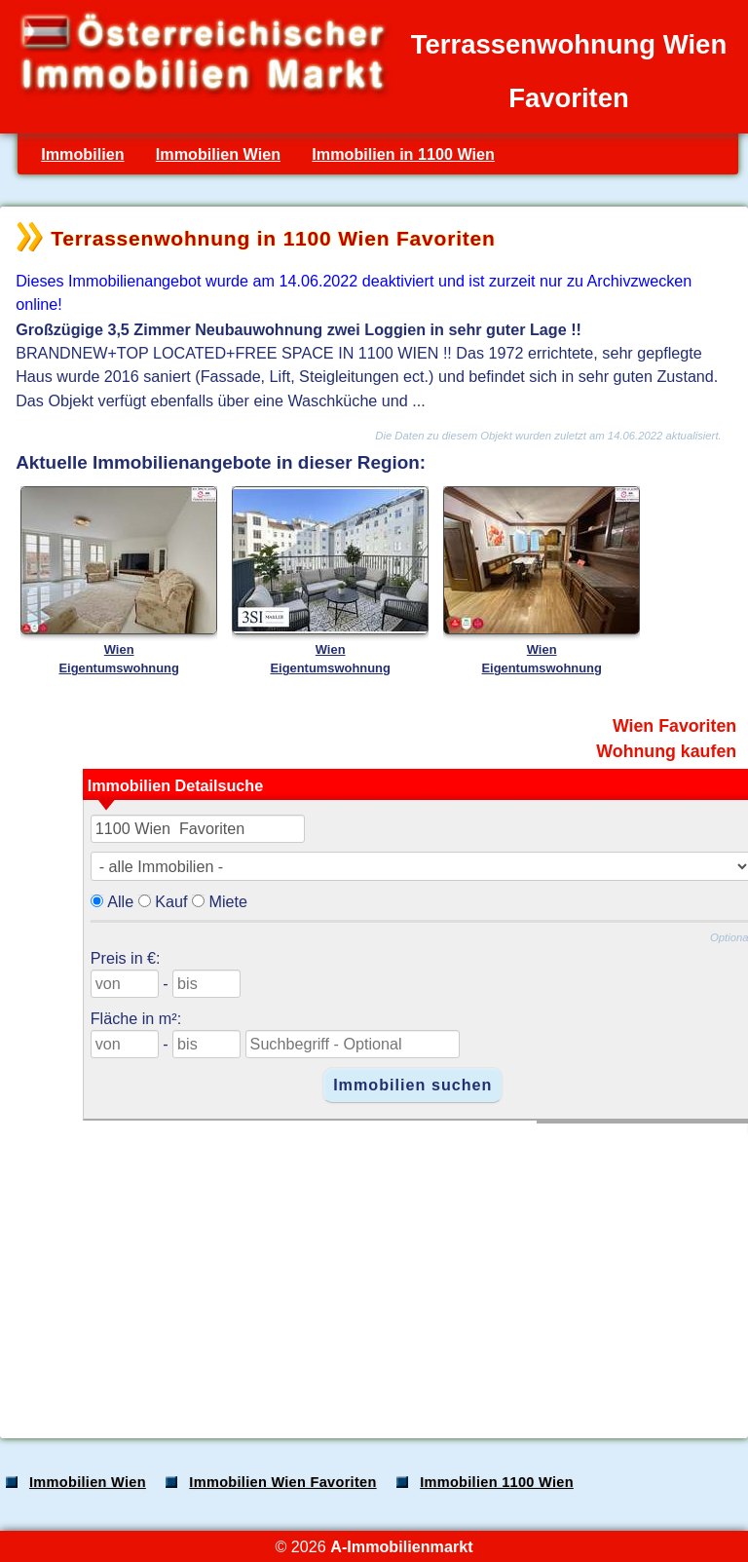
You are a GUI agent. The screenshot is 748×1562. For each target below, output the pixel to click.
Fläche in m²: (136, 1018)
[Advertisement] (372, 1270)
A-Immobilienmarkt (401, 1546)
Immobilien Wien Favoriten (282, 1482)
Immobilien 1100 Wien (497, 1482)
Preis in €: (126, 958)
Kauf (171, 901)
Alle (120, 901)
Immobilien (82, 154)
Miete (227, 901)
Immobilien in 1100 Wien (403, 154)
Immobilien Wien (218, 154)
